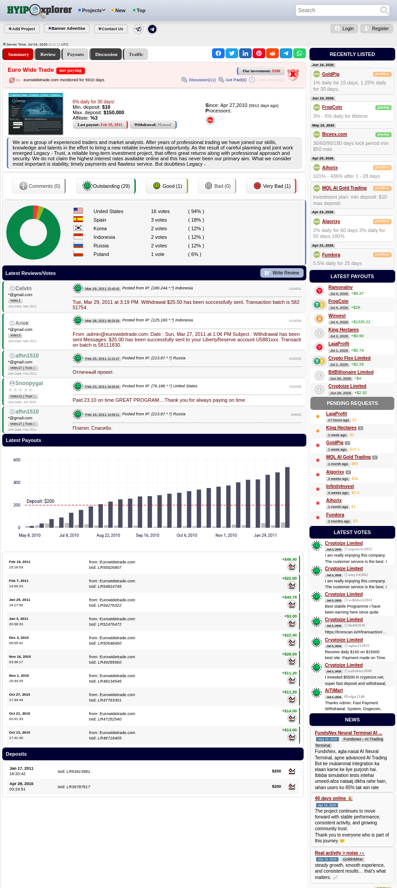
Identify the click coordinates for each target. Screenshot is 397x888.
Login (347, 28)
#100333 (295, 358)
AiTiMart (334, 690)
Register (380, 28)
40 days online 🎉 (334, 798)
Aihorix (329, 167)
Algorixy (331, 221)
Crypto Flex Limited (349, 358)
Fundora (331, 254)
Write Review (285, 272)
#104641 (295, 288)
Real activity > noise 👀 (340, 853)
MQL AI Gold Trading (344, 188)
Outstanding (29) (106, 186)
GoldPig (330, 74)
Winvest (337, 315)
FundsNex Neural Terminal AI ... (348, 732)
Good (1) (167, 186)
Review (47, 54)
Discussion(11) (202, 80)
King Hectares (343, 329)
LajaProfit (338, 343)
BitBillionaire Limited (351, 372)
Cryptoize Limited (347, 386)
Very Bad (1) (271, 186)
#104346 (295, 320)
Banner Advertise (68, 28)
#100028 (295, 386)
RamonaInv (340, 287)
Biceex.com (334, 134)
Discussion (106, 54)
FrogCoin (332, 107)
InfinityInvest (340, 486)
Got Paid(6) (236, 80)
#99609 (296, 414)
